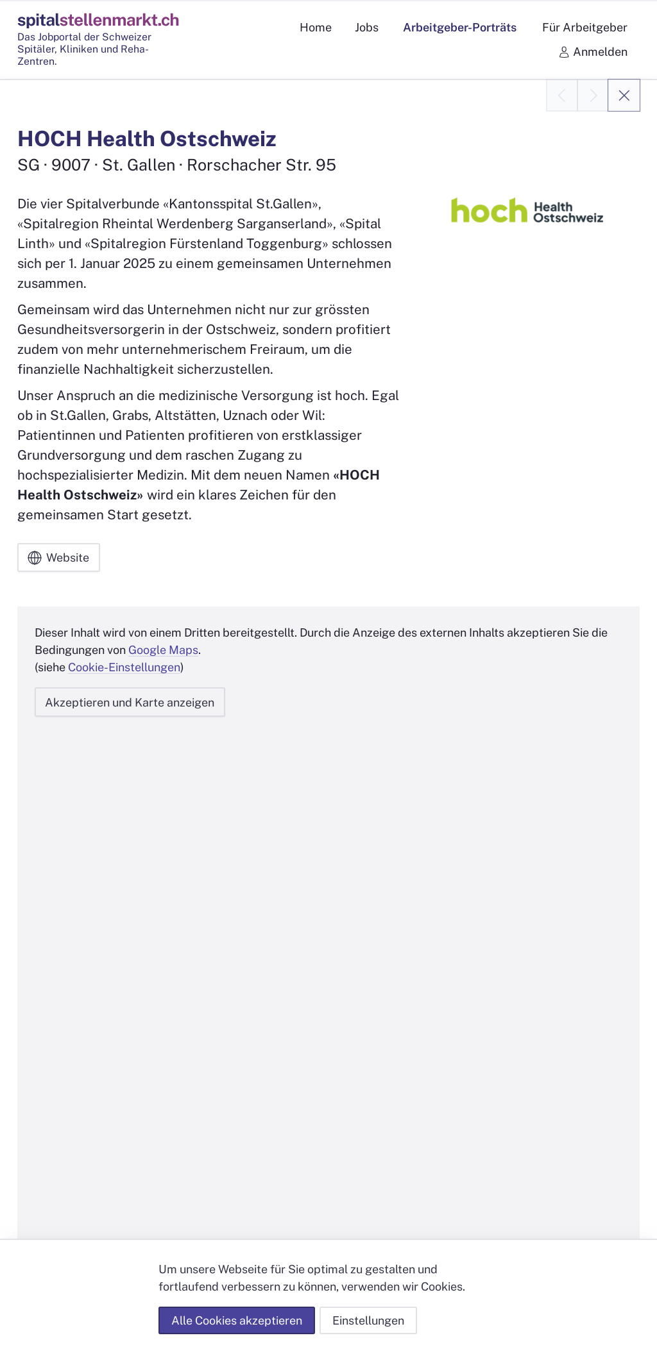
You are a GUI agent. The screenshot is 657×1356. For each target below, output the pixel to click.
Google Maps (163, 650)
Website (58, 558)
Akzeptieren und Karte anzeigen (129, 702)
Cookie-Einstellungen (124, 667)
